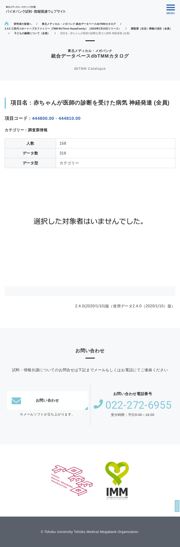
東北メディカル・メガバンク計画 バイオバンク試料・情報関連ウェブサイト (36, 9)
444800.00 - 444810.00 (56, 118)
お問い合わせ (35, 400)
